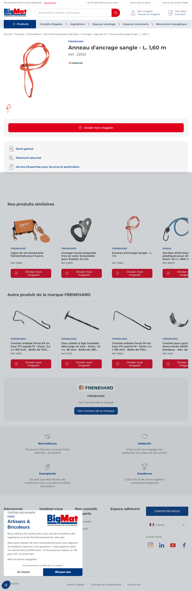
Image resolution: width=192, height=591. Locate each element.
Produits (19, 34)
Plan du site (134, 584)
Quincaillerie (34, 34)
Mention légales (76, 584)
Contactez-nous (167, 511)
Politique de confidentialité (106, 584)
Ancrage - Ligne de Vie (94, 34)
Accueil (8, 34)
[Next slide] (180, 205)
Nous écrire (50, 2)
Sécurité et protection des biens (61, 34)
